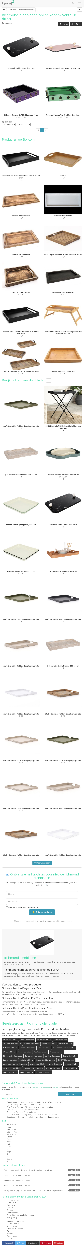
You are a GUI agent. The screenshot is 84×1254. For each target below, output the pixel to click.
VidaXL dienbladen (40, 1052)
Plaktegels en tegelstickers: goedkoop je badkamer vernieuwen (42, 1170)
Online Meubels (13, 1200)
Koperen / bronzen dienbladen (63, 1048)
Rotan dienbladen (61, 1040)
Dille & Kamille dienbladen (12, 1056)
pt (8, 1149)
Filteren (64, 24)
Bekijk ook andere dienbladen (26, 380)
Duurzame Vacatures (15, 1112)
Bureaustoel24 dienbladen (45, 1060)
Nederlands (11, 1124)
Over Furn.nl (11, 1203)
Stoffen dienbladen (65, 1044)
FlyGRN (9, 1105)
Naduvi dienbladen (26, 1060)
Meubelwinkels (12, 1212)
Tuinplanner (11, 1231)
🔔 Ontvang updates (42, 912)
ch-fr (8, 1144)
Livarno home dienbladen (34, 1068)
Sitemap (10, 1210)
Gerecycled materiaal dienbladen (15, 1064)
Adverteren (11, 1233)
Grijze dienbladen (71, 1064)
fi (7, 1154)
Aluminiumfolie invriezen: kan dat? (42, 1185)
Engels (9, 1151)
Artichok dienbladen (44, 1040)
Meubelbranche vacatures (17, 1221)
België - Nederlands (14, 1129)
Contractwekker (13, 1114)
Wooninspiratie (13, 1236)
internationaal (30, 1112)
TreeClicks (11, 1102)
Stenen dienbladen (55, 1064)
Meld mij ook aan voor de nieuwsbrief (22, 907)
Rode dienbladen (24, 1052)
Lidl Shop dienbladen (52, 1056)
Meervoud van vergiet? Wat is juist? (42, 1180)
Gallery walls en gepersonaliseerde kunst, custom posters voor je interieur (42, 1190)
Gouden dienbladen (43, 1072)
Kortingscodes (12, 1226)
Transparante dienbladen (12, 1044)
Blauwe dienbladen (69, 1056)
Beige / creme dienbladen (12, 1068)
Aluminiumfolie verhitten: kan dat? (42, 1175)
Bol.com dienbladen (31, 1044)
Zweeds (10, 1139)
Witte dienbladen (9, 1052)
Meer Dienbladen (42, 863)
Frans (9, 1127)
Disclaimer (11, 1208)
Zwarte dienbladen (10, 1060)
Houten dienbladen (10, 1072)
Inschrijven (70, 1094)
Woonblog (11, 1205)
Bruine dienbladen (70, 1068)
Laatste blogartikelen (13, 1165)
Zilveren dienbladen (27, 1040)
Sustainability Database (16, 1117)
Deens (9, 1159)
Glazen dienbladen (9, 1040)
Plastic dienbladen (56, 1052)
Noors (9, 1137)
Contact (10, 1238)
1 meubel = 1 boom (15, 1228)
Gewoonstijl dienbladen (33, 1056)
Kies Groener (12, 1109)
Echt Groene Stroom (15, 1107)
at (7, 1161)
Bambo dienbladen (49, 1044)
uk (8, 1156)
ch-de (9, 1142)
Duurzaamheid (13, 1224)
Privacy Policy (12, 1217)
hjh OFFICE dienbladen (66, 1060)
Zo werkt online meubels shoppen (20, 1215)
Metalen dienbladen (10, 1048)
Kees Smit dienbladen (53, 1068)
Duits (9, 1146)
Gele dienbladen (44, 1048)
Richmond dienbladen (37, 1064)
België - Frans (12, 1132)
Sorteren (76, 24)
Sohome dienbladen (27, 1048)
